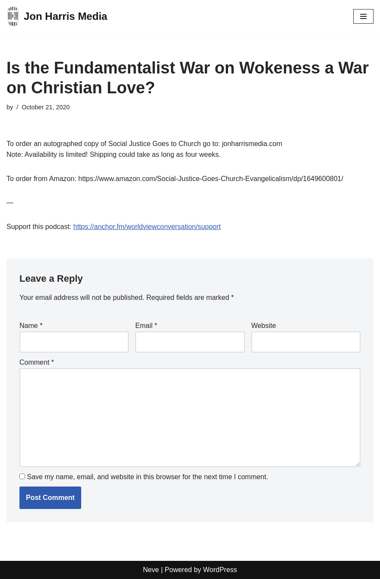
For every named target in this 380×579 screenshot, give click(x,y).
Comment (36, 362)
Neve (151, 569)
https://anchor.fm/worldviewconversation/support (147, 226)
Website (263, 325)
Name (30, 325)
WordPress (220, 569)
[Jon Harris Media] (56, 16)
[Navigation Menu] (363, 16)
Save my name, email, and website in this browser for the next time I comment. (147, 476)
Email (146, 325)
